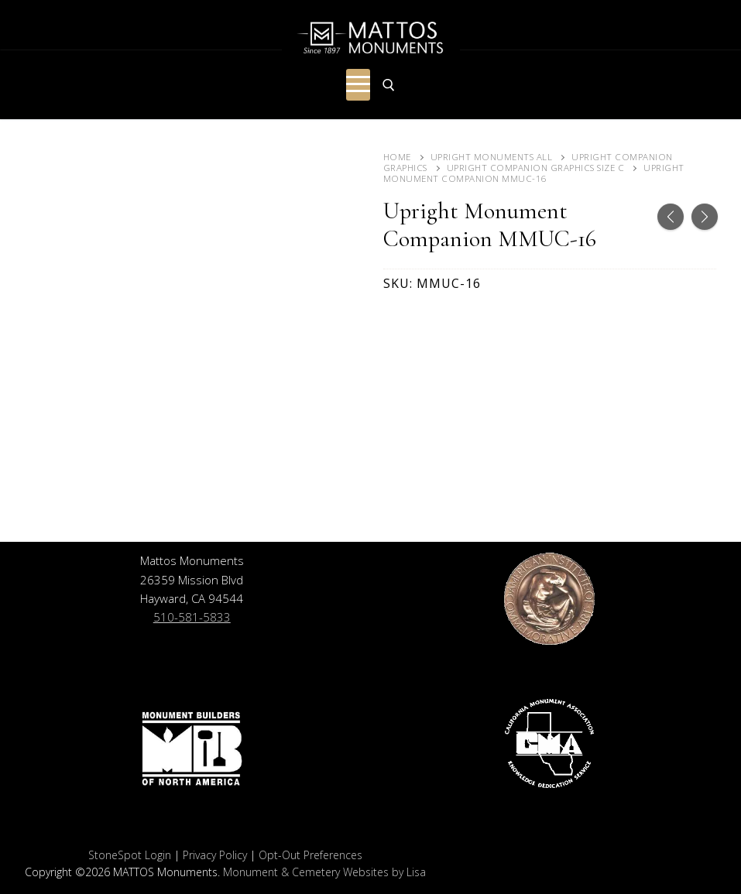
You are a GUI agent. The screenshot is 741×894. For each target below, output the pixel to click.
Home (397, 157)
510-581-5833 (192, 617)
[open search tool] (389, 85)
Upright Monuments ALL (492, 157)
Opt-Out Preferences (310, 855)
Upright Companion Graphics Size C (536, 167)
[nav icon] (358, 85)
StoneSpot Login (129, 855)
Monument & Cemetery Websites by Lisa (324, 872)
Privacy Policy (215, 855)
